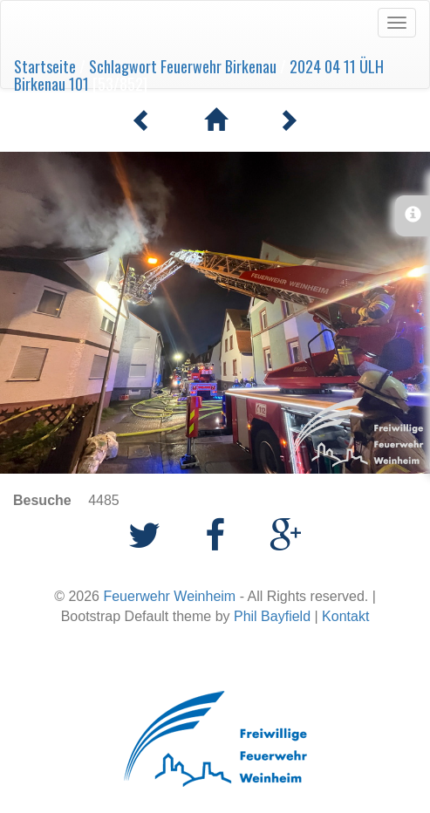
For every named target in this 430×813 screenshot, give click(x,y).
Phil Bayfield (272, 616)
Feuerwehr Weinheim (169, 596)
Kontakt (345, 616)
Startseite (45, 66)
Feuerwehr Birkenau (218, 66)
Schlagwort (123, 66)
